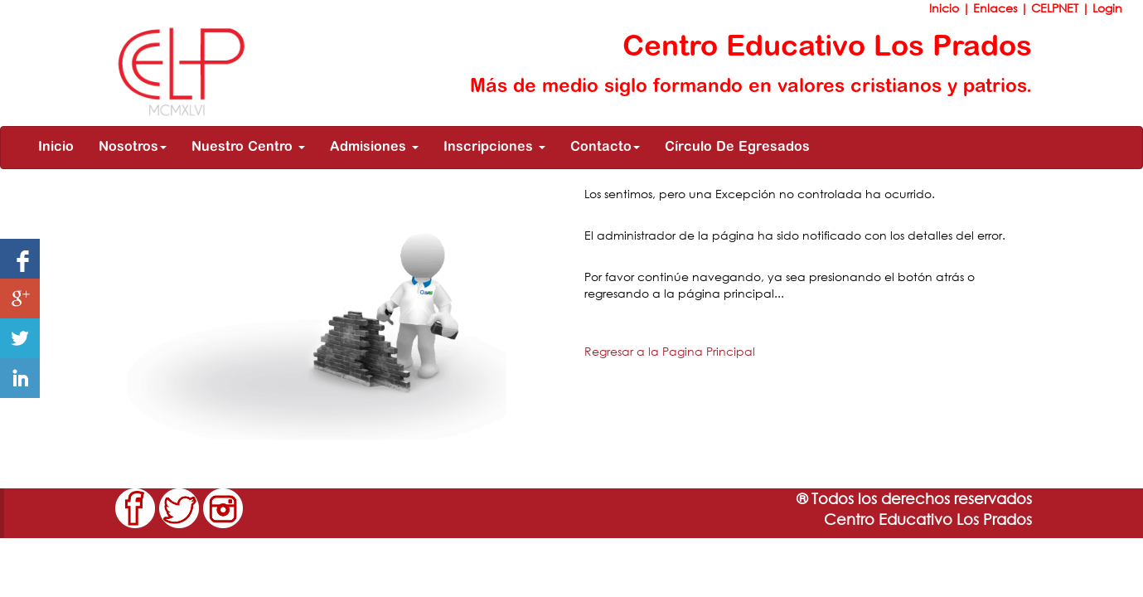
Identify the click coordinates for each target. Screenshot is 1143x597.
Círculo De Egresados (737, 147)
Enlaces (996, 8)
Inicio (945, 8)
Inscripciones (494, 147)
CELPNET (1056, 8)
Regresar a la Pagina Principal (669, 351)
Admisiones (374, 147)
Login (1107, 8)
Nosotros (133, 147)
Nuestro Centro (248, 147)
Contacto (605, 147)
